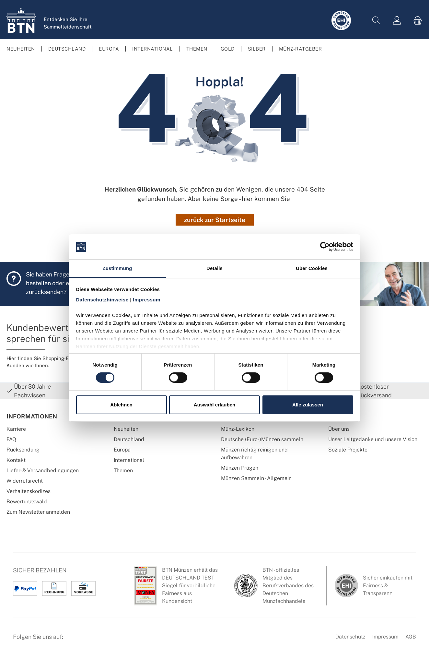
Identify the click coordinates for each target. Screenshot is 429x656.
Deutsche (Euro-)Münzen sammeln (262, 439)
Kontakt (16, 460)
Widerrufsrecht (24, 481)
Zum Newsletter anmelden (38, 512)
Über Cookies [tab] (312, 268)
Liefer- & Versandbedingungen (42, 470)
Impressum (385, 637)
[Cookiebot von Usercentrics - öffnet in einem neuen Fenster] (324, 247)
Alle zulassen (307, 404)
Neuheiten (126, 429)
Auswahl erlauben (214, 404)
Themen (123, 470)
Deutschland (129, 439)
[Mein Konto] (397, 20)
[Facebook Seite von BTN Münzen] (73, 640)
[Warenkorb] (416, 20)
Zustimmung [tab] (117, 268)
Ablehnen (121, 404)
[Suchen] (376, 20)
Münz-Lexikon (237, 429)
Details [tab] (214, 268)
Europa (122, 450)
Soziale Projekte (347, 450)
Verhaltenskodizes (28, 491)
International (129, 460)
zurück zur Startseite (214, 219)
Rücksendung (23, 450)
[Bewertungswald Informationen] (105, 640)
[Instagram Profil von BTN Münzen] (89, 640)
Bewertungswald (26, 501)
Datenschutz (350, 637)
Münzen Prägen (239, 468)
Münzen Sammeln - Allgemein (256, 478)
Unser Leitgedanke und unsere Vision (372, 439)
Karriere (16, 429)
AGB (410, 637)
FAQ (11, 439)
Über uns (339, 429)
